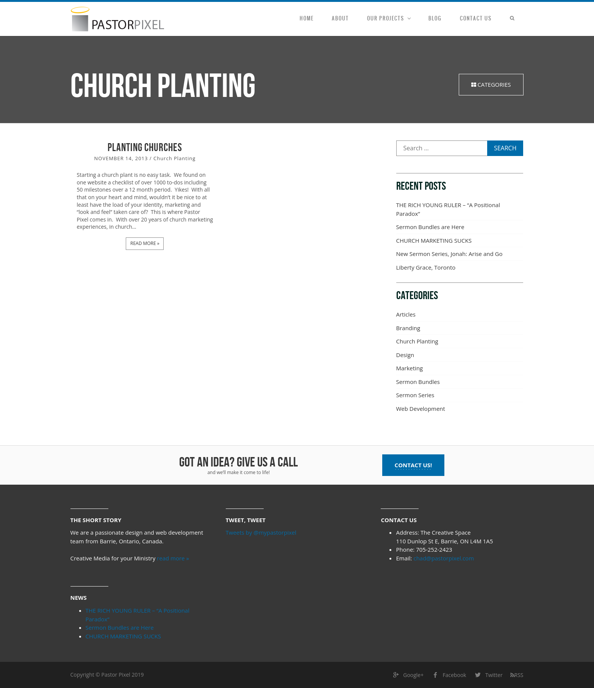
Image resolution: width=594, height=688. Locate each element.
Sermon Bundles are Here (430, 227)
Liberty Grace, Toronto (426, 267)
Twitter (488, 675)
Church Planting (174, 158)
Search (505, 148)
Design (405, 355)
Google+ (408, 675)
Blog (435, 18)
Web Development (420, 408)
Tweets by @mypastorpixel (261, 532)
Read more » (144, 243)
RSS (517, 675)
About (340, 18)
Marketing (409, 368)
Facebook (448, 675)
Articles (406, 314)
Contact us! (413, 465)
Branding (408, 328)
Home (307, 18)
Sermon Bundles (418, 381)
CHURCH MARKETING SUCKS (434, 240)
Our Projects (385, 18)
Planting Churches (145, 148)
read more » (173, 558)
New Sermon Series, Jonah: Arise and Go (449, 253)
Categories (491, 84)
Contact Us (476, 18)
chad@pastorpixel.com (443, 558)
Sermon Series (415, 395)
